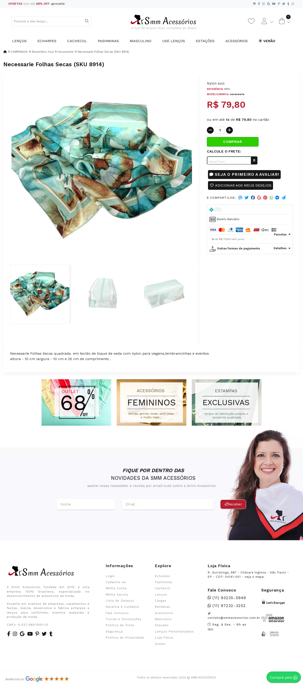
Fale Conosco (117, 613)
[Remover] (210, 130)
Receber (233, 504)
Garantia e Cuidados (122, 606)
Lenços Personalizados (174, 631)
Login (110, 576)
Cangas (160, 600)
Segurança (114, 631)
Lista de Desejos (120, 600)
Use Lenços (173, 41)
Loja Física (164, 637)
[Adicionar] (229, 130)
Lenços (19, 41)
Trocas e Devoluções (123, 619)
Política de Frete (120, 625)
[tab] (249, 209)
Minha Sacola (117, 594)
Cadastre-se (116, 582)
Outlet (160, 644)
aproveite (58, 3)
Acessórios (236, 41)
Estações (205, 41)
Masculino (140, 41)
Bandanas (162, 606)
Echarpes (46, 41)
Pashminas (108, 41)
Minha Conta (116, 588)
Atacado (162, 625)
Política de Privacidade (125, 637)
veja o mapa (254, 576)
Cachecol (77, 41)
